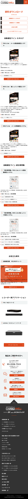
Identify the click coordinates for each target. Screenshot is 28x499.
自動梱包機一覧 (5, 419)
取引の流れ (4, 479)
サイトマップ (18, 495)
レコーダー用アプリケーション (14, 31)
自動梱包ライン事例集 (14, 22)
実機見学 (16, 389)
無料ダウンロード (13, 287)
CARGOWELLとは (6, 453)
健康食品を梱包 (4, 446)
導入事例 (4, 473)
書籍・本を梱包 (4, 440)
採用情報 (5, 490)
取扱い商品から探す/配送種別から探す (11, 435)
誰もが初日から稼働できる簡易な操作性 (9, 460)
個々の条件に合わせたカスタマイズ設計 (9, 455)
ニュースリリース (6, 487)
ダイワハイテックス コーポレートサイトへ (9, 493)
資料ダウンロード (16, 382)
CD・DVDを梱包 (4, 438)
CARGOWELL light (5, 431)
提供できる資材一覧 (6, 463)
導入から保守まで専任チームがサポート (9, 458)
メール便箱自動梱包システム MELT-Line (8, 426)
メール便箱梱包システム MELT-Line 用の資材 (9, 470)
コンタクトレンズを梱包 (6, 444)
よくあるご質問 (5, 482)
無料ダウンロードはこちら (13, 79)
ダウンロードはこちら (13, 345)
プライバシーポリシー (11, 495)
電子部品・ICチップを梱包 (6, 448)
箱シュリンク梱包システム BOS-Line (8, 424)
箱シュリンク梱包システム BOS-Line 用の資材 (10, 468)
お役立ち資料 (14, 27)
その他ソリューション (7, 428)
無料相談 (16, 375)
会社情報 (5, 484)
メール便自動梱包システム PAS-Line (8, 422)
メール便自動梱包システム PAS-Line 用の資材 (9, 466)
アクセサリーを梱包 (5, 442)
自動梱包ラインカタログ (14, 18)
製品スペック (5, 476)
